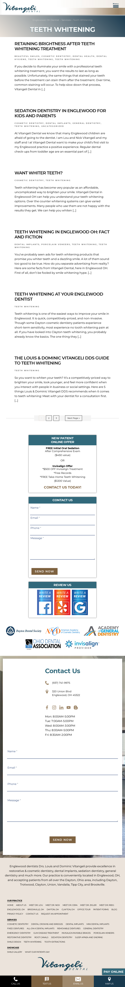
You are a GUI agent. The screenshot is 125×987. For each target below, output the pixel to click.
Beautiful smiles (27, 56)
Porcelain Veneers (55, 244)
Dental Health (84, 56)
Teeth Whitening (40, 59)
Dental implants (58, 123)
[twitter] (61, 707)
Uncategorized (52, 126)
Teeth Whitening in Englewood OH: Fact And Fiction (62, 234)
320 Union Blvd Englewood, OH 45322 (62, 693)
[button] (116, 6)
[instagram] (54, 707)
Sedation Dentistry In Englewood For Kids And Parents (60, 113)
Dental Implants (27, 244)
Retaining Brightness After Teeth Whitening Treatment (55, 46)
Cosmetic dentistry (56, 56)
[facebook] (47, 707)
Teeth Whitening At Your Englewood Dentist (59, 296)
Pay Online (114, 972)
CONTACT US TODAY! (62, 487)
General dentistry (87, 123)
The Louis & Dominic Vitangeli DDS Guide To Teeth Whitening (62, 360)
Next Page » (73, 419)
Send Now (44, 571)
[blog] (76, 707)
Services (66, 20)
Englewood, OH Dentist (46, 20)
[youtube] (69, 707)
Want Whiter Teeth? (39, 173)
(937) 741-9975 (57, 683)
